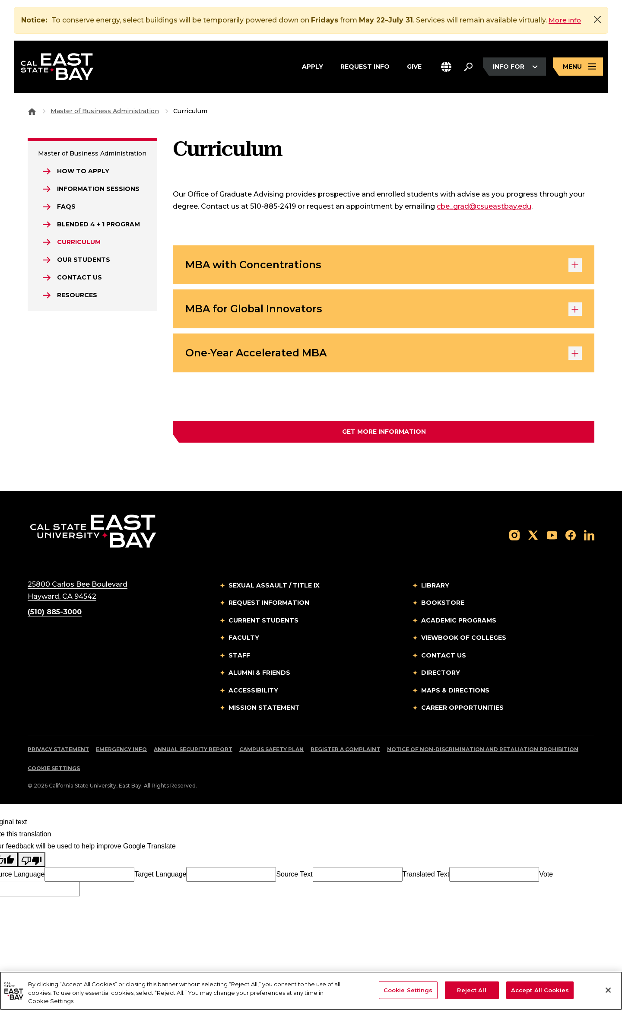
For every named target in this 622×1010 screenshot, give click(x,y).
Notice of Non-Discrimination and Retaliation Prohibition (482, 753)
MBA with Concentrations (384, 266)
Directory (440, 676)
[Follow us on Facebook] (570, 538)
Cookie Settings (54, 772)
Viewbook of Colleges (463, 641)
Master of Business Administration (105, 111)
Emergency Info (121, 753)
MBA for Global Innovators (384, 311)
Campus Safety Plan (271, 753)
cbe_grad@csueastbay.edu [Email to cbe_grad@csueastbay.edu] (484, 206)
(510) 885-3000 (55, 615)
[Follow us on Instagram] (514, 538)
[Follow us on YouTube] (552, 538)
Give (414, 66)
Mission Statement (264, 711)
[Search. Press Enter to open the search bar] (468, 67)
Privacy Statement (58, 753)
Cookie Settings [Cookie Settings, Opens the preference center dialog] (408, 989)
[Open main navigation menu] (578, 67)
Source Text (294, 877)
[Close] (597, 19)
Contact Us (443, 659)
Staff (239, 659)
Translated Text (426, 877)
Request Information (268, 606)
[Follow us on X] (533, 538)
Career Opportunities (462, 711)
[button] (446, 67)
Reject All (471, 989)
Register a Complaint (345, 753)
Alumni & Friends (259, 676)
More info (565, 20)
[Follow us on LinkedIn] (589, 538)
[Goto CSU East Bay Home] (32, 111)
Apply (312, 66)
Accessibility (253, 694)
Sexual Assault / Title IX (274, 589)
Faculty (243, 641)
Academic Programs (458, 624)
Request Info (365, 66)
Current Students (263, 624)
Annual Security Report (193, 753)
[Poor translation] (31, 863)
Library (435, 589)
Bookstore (442, 606)
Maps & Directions (455, 694)
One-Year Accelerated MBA (384, 356)
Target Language (160, 877)
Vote (546, 877)
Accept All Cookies (540, 989)
